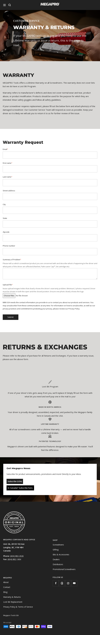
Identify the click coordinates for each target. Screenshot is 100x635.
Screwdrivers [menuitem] (58, 544)
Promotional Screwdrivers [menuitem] (64, 569)
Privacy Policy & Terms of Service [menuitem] (18, 607)
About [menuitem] (6, 582)
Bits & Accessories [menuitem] (61, 554)
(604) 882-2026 (17, 556)
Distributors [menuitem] (58, 564)
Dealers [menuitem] (56, 559)
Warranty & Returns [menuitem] (12, 597)
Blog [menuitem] (5, 592)
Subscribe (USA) (15, 481)
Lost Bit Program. (27, 86)
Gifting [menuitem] (55, 549)
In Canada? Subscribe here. (20, 488)
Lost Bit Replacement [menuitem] (12, 602)
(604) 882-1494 (14, 559)
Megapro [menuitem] (7, 578)
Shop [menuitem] (55, 540)
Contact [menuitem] (6, 587)
